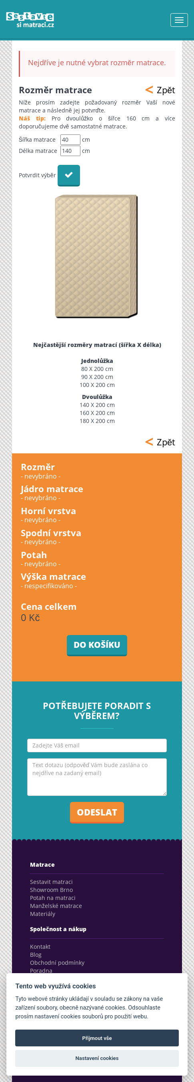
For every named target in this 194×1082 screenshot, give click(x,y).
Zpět (160, 89)
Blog (36, 954)
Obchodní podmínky (57, 962)
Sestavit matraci (51, 882)
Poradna (41, 970)
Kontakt (40, 946)
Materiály (42, 914)
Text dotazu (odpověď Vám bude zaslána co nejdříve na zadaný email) (97, 777)
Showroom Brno (51, 890)
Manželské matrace (56, 906)
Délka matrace (38, 150)
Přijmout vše (97, 1038)
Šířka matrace (37, 139)
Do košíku (97, 644)
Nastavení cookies (97, 1058)
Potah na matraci (53, 898)
